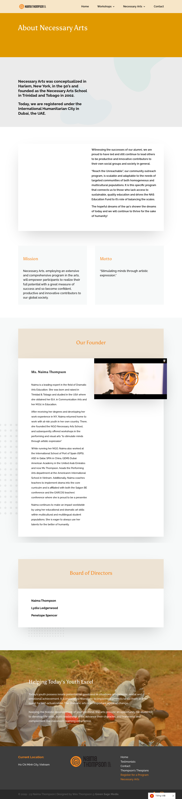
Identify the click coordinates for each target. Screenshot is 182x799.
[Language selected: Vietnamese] (161, 796)
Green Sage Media (106, 794)
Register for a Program (135, 774)
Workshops (104, 6)
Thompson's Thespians (135, 770)
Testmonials (128, 761)
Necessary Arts (132, 6)
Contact (159, 6)
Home (85, 6)
